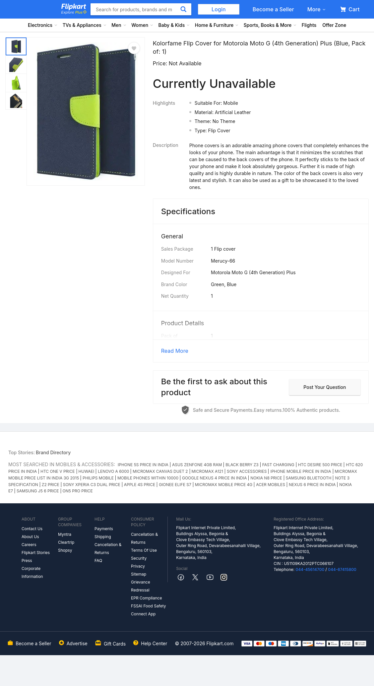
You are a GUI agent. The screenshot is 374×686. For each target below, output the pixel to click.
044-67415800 (342, 569)
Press (27, 560)
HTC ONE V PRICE (57, 471)
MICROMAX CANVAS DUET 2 (160, 471)
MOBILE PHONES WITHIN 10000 (147, 477)
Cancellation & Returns (107, 548)
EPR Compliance (146, 597)
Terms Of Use (144, 550)
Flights (309, 25)
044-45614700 (309, 569)
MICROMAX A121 (207, 471)
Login (219, 9)
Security (139, 558)
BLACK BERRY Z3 (241, 464)
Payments (103, 528)
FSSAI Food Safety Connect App (148, 609)
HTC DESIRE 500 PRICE (320, 464)
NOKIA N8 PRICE (266, 477)
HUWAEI (86, 471)
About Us (30, 536)
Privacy (138, 566)
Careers (29, 544)
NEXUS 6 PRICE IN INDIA (312, 484)
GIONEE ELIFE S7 (175, 484)
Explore (74, 12)
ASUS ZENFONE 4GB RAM (197, 464)
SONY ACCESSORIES (247, 471)
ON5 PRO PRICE (78, 490)
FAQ (98, 560)
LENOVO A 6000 (113, 471)
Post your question (324, 387)
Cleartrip (66, 542)
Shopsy (65, 550)
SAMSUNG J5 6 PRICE (38, 490)
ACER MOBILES (270, 484)
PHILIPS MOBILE (98, 477)
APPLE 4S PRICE (139, 484)
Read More (174, 350)
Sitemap (138, 574)
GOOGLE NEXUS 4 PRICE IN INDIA (214, 477)
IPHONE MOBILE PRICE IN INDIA (300, 471)
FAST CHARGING (278, 464)
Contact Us (32, 528)
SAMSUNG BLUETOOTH (309, 477)
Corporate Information (32, 572)
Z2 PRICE (50, 484)
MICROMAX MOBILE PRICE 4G (224, 484)
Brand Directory (53, 452)
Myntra (64, 534)
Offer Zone (334, 25)
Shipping (102, 536)
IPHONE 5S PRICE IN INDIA (143, 464)
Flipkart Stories (36, 552)
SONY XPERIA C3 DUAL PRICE (91, 484)
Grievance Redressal (140, 586)
